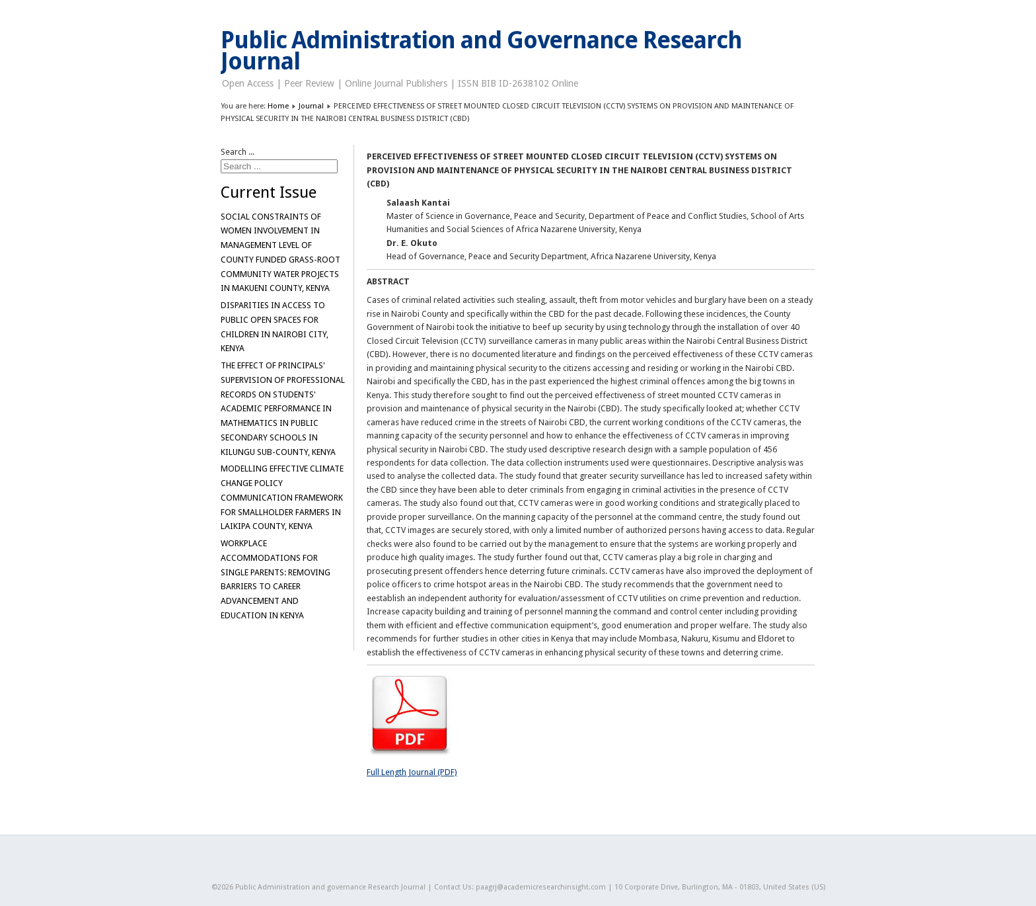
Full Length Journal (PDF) (412, 772)
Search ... (237, 152)
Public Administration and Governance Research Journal (481, 50)
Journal (311, 105)
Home (278, 105)
